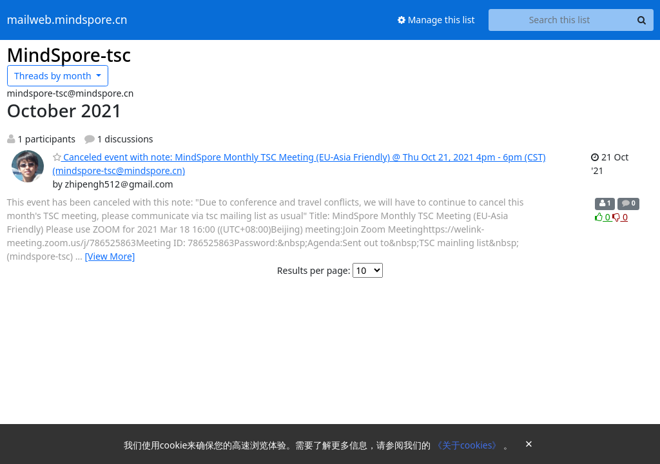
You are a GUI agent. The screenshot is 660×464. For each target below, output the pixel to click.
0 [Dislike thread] (620, 217)
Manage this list (436, 20)
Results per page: (314, 270)
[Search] (642, 20)
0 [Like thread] (603, 217)
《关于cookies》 (468, 445)
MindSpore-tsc (69, 55)
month (53, 76)
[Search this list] (560, 20)
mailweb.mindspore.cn (67, 20)
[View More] (109, 256)
